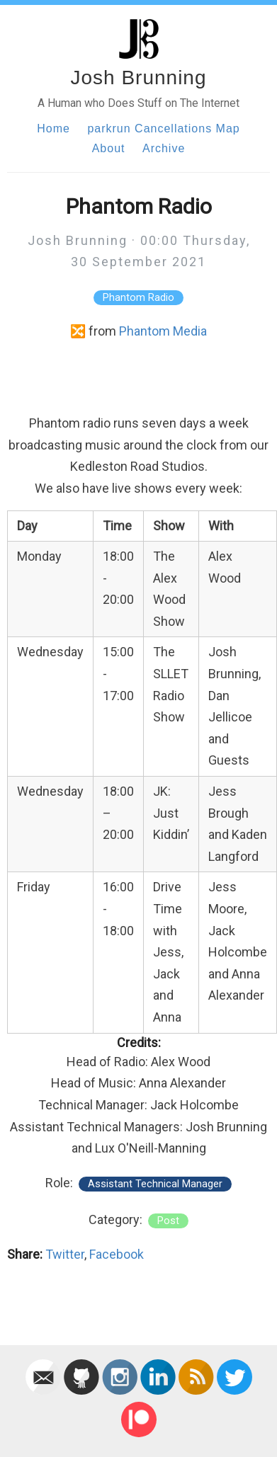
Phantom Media (163, 331)
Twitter (64, 1254)
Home (53, 128)
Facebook (116, 1254)
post (168, 1221)
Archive (163, 148)
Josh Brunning (138, 77)
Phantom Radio (138, 298)
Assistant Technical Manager (155, 1184)
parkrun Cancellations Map (163, 128)
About (108, 148)
